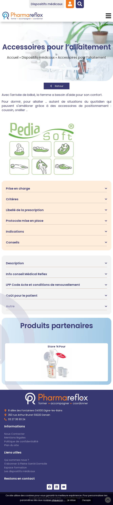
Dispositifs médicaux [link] (38, 57)
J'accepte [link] (86, 500)
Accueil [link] (12, 57)
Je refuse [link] (71, 500)
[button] (108, 16)
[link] (70, 4)
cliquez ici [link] (57, 500)
